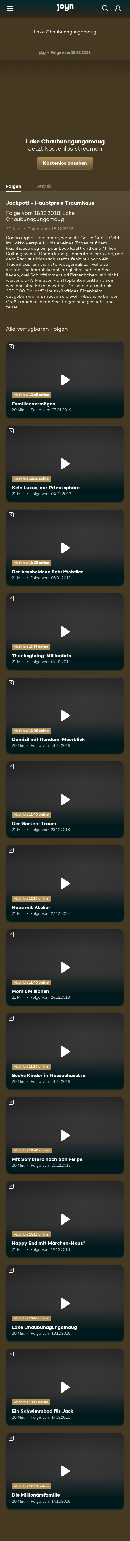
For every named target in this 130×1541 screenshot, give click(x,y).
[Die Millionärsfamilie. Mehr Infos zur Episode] (65, 1471)
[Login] (118, 8)
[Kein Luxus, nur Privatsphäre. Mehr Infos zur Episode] (65, 463)
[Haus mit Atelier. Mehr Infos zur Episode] (65, 883)
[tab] (15, 187)
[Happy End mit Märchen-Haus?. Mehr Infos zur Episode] (65, 1219)
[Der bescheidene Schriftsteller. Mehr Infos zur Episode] (65, 547)
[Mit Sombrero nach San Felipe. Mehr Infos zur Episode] (65, 1135)
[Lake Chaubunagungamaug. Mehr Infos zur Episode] (65, 1303)
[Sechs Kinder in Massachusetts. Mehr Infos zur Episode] (65, 1051)
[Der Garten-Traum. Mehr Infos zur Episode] (65, 799)
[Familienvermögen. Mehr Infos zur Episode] (65, 379)
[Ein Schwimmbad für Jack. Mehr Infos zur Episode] (65, 1387)
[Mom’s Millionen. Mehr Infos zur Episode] (65, 967)
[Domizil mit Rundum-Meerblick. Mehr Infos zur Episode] (65, 715)
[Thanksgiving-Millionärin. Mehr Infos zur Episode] (65, 631)
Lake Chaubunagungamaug (65, 32)
